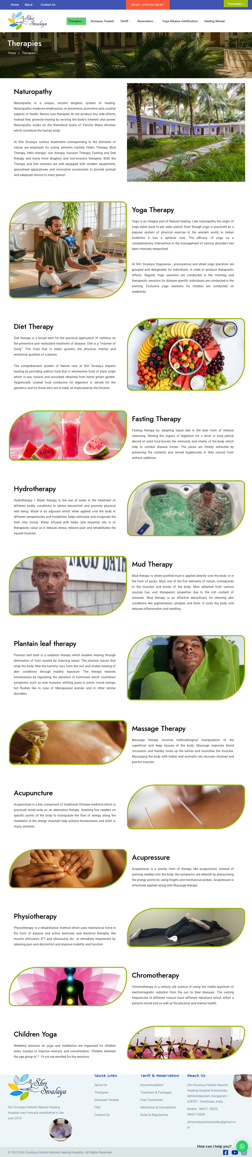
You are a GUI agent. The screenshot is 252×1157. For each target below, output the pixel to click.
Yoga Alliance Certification (180, 21)
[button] (242, 1146)
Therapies (75, 21)
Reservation (145, 21)
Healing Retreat (214, 21)
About (28, 4)
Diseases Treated (102, 21)
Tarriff (124, 21)
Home (15, 4)
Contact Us (48, 4)
